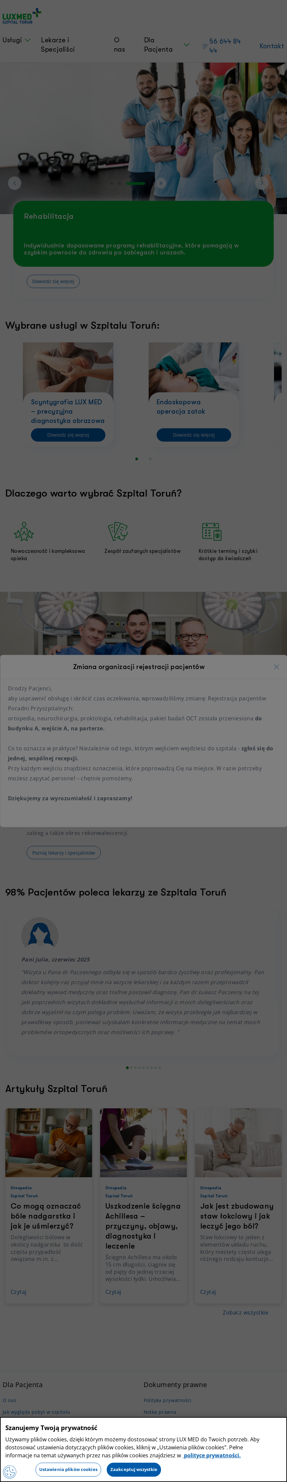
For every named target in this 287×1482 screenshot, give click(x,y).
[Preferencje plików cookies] (9, 1472)
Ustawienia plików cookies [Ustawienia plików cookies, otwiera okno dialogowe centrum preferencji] (68, 1469)
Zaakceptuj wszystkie (134, 1469)
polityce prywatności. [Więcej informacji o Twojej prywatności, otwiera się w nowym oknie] (212, 1455)
